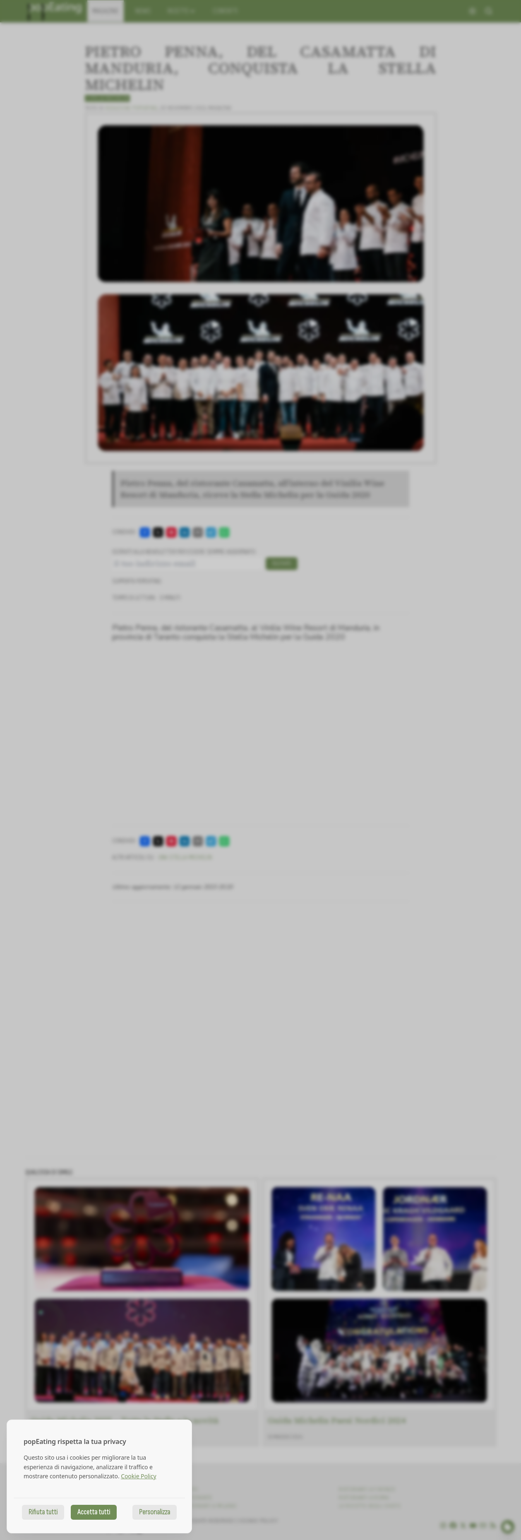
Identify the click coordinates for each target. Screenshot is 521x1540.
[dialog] (99, 1476)
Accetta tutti (93, 1512)
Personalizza (154, 1512)
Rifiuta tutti (43, 1512)
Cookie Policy (138, 1476)
